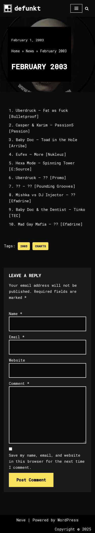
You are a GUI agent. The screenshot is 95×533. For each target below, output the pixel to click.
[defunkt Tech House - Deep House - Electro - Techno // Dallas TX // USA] (22, 8)
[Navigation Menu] (76, 8)
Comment (19, 383)
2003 (23, 246)
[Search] (87, 8)
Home (15, 51)
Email (17, 336)
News (30, 51)
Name (15, 313)
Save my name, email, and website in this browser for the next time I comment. (47, 461)
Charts (40, 246)
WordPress (68, 519)
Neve (21, 519)
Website (17, 360)
